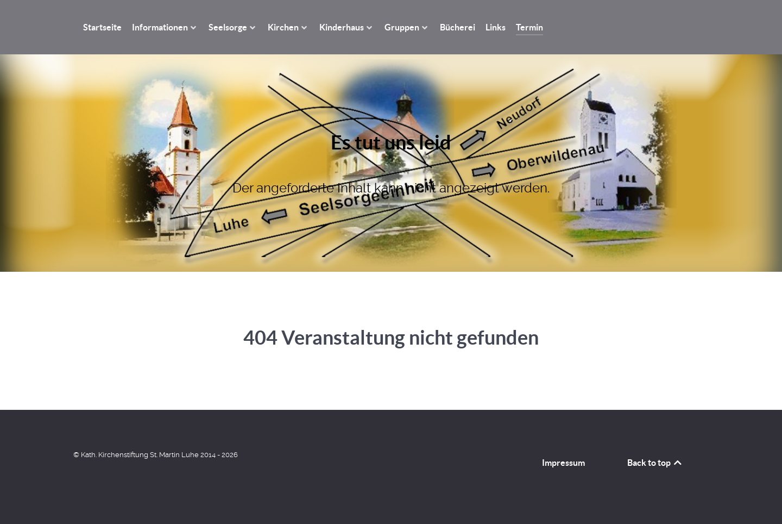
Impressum (563, 462)
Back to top (655, 462)
